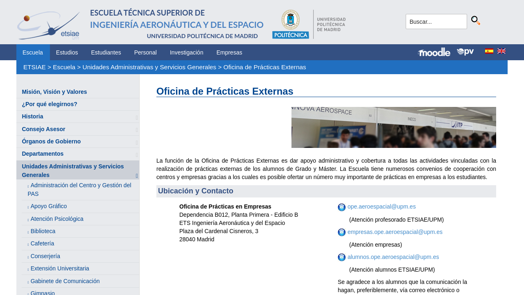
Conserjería (45, 256)
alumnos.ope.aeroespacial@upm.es (392, 257)
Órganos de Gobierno (51, 141)
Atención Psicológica (57, 219)
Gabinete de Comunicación (65, 281)
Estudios (67, 52)
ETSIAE (34, 67)
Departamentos (42, 153)
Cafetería (42, 243)
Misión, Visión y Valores (54, 91)
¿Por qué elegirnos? (49, 104)
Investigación (186, 52)
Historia (32, 116)
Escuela (33, 52)
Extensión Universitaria (60, 268)
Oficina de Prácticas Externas (265, 67)
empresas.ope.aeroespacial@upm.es (394, 232)
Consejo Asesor (43, 129)
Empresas (229, 52)
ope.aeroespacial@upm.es (382, 206)
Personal (145, 52)
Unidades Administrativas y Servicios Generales (150, 67)
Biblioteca (43, 231)
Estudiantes (106, 52)
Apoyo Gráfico (49, 206)
